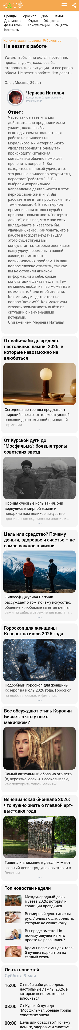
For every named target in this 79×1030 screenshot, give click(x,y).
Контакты (12, 30)
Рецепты (62, 25)
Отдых (33, 21)
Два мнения (13, 21)
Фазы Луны (13, 25)
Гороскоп (29, 16)
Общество (52, 21)
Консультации (38, 25)
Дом (45, 16)
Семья (59, 16)
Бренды (10, 16)
